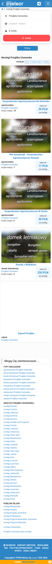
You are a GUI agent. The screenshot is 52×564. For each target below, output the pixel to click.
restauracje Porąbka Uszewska (16, 392)
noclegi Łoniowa (10, 460)
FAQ (6, 548)
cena (27, 62)
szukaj (26, 38)
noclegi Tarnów (10, 425)
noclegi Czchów (10, 409)
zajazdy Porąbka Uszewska (15, 398)
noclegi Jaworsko (11, 489)
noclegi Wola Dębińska (13, 470)
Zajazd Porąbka (26, 333)
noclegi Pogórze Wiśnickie (14, 522)
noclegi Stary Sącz (11, 451)
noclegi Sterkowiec (11, 492)
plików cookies (28, 562)
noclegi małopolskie (12, 527)
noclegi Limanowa (11, 432)
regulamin (42, 545)
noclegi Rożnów (10, 419)
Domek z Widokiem (26, 264)
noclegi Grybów (10, 448)
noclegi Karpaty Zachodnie (14, 513)
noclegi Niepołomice (12, 438)
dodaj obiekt (30, 551)
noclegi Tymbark (10, 444)
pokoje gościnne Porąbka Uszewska (18, 389)
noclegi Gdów (9, 441)
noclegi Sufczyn (10, 483)
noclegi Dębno (9, 467)
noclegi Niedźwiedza (12, 486)
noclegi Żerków (10, 480)
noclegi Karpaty (10, 510)
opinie (47, 62)
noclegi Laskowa (10, 428)
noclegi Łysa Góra (11, 464)
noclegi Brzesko (10, 406)
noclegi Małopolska (11, 506)
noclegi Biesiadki (10, 496)
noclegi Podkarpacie (12, 516)
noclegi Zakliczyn (10, 412)
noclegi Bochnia (10, 416)
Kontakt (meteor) (26, 545)
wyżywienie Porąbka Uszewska (16, 379)
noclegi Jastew (10, 454)
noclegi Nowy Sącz (11, 435)
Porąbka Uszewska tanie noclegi (17, 531)
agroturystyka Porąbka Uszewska (17, 370)
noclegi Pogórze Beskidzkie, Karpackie (19, 519)
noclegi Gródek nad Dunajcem (16, 422)
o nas (37, 548)
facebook (9, 545)
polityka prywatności (21, 548)
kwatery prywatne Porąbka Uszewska (19, 382)
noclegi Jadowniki (11, 473)
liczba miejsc (37, 62)
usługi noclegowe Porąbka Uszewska (19, 395)
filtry (27, 48)
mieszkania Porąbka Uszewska (16, 386)
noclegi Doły (8, 457)
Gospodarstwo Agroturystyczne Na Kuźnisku (26, 101)
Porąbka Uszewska (9, 108)
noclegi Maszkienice (12, 476)
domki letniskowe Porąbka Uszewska (19, 376)
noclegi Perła (9, 499)
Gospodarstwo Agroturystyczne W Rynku (26, 211)
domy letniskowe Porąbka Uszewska (19, 373)
